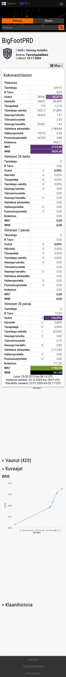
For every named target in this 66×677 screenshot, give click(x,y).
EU (24, 3)
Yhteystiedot (33, 673)
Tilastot (9, 66)
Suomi (8, 3)
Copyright (33, 659)
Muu (55, 66)
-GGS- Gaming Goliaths (32, 50)
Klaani (49, 20)
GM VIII (40, 66)
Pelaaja (17, 20)
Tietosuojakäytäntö (33, 666)
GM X (24, 66)
